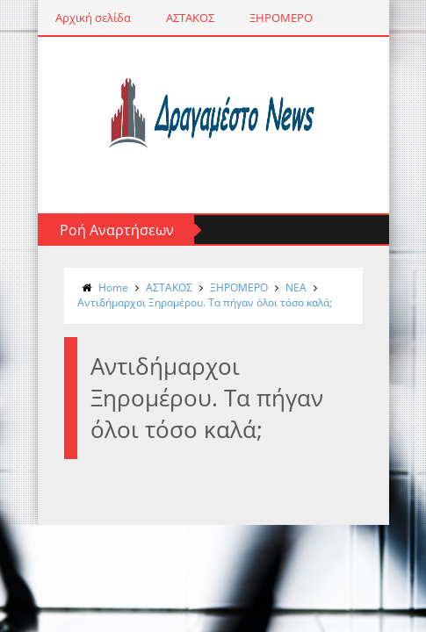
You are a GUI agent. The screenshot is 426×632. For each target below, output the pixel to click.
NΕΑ (296, 287)
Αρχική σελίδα (93, 17)
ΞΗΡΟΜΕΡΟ (281, 17)
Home (113, 287)
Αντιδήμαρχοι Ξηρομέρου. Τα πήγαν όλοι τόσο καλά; (204, 302)
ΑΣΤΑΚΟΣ (190, 17)
